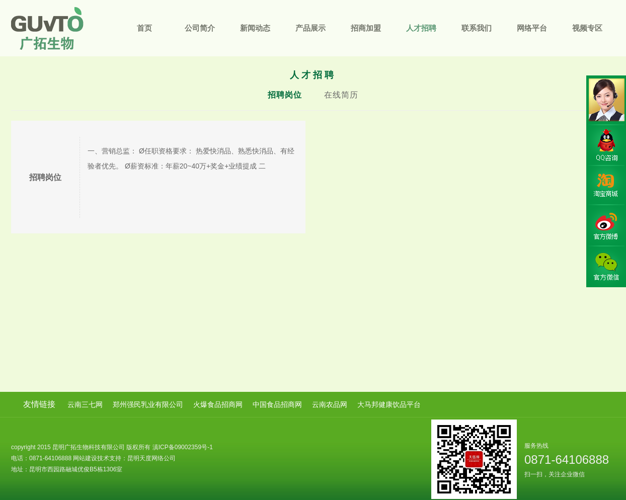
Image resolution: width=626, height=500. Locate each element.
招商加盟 (366, 28)
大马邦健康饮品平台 (389, 404)
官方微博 (605, 226)
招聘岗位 (285, 95)
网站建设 (85, 458)
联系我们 (476, 28)
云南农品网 (329, 404)
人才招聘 (421, 28)
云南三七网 (85, 404)
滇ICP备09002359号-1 (182, 447)
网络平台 (532, 28)
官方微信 (605, 266)
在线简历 (341, 95)
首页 (144, 28)
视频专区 (587, 28)
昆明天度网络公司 (151, 458)
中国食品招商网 (277, 404)
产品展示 (310, 28)
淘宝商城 (605, 185)
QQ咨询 (605, 146)
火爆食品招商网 (218, 404)
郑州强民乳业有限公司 (148, 404)
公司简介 (200, 28)
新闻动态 (255, 28)
